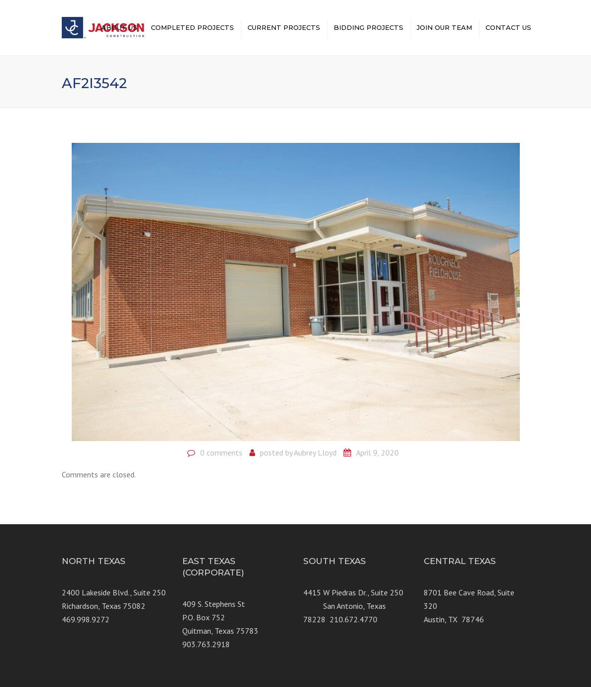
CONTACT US (508, 27)
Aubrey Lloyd (315, 453)
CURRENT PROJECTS (283, 27)
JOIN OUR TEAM (444, 27)
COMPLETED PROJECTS (192, 27)
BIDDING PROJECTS (368, 27)
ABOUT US (119, 27)
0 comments (221, 453)
